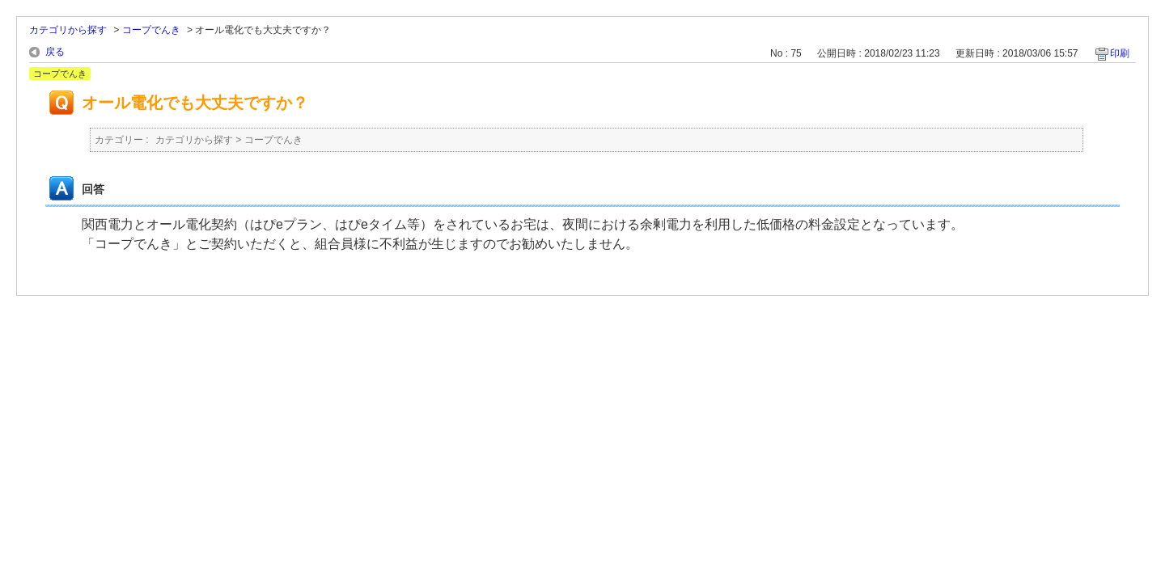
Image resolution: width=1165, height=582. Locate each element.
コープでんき (151, 30)
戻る (55, 51)
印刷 (1119, 53)
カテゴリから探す (68, 30)
